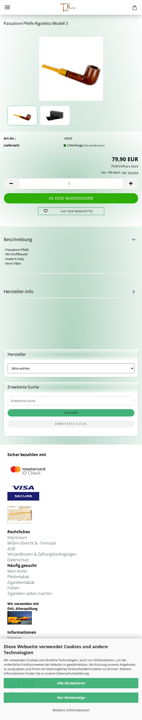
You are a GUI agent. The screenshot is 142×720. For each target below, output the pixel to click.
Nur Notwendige (71, 697)
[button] (11, 183)
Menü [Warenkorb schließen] (7, 7)
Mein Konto (17, 571)
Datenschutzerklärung (72, 673)
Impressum (17, 537)
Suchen (71, 413)
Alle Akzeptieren (71, 683)
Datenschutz (18, 559)
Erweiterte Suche (71, 424)
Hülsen (13, 587)
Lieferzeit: (12, 145)
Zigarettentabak (21, 582)
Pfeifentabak (18, 576)
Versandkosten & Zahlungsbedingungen (41, 554)
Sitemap (14, 638)
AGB (11, 548)
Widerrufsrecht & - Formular (31, 543)
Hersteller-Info (18, 291)
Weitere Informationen (71, 710)
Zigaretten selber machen (29, 593)
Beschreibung (18, 239)
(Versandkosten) (94, 145)
